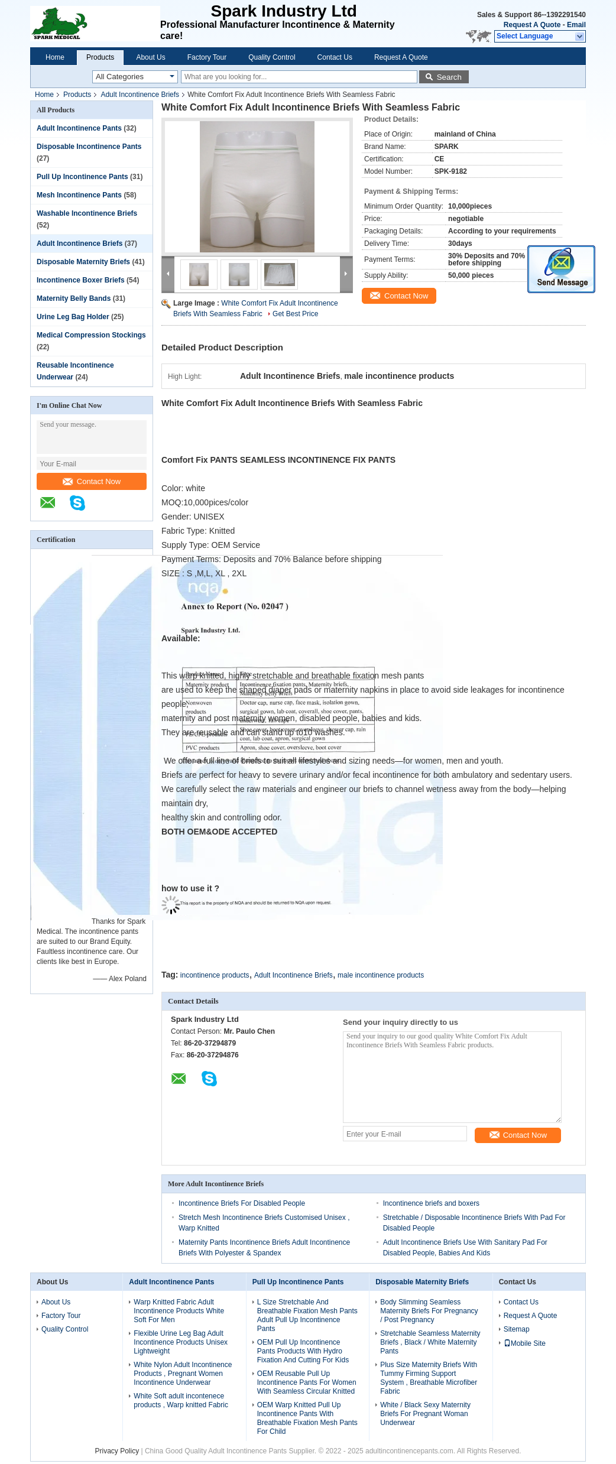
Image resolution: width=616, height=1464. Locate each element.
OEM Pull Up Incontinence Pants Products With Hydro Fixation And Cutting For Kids (303, 1351)
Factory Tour (206, 57)
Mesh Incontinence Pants (79, 195)
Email (576, 25)
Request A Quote (532, 25)
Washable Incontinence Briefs (87, 213)
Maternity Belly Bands (74, 298)
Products (100, 57)
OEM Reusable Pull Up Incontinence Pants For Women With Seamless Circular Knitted (306, 1382)
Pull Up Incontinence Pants (82, 177)
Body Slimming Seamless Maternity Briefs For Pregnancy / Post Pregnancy (429, 1310)
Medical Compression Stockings (91, 335)
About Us (150, 57)
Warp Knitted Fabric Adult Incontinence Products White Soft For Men (179, 1310)
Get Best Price (295, 314)
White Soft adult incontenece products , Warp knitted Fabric (181, 1399)
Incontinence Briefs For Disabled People (242, 1203)
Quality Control (271, 57)
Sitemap (517, 1329)
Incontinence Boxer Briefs (81, 280)
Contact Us (334, 57)
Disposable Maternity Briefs (83, 262)
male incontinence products (381, 974)
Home (55, 57)
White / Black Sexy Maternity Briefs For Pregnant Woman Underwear (425, 1413)
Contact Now (92, 481)
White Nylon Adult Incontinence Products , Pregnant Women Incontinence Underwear (183, 1373)
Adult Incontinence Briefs (139, 94)
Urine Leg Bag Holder (73, 317)
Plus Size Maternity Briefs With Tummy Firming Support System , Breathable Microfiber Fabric (428, 1377)
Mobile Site (525, 1343)
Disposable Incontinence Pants (89, 146)
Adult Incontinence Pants (79, 128)
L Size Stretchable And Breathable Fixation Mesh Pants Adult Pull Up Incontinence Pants (307, 1314)
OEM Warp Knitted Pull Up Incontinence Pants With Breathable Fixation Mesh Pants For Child (307, 1417)
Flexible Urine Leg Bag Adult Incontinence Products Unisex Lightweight (181, 1342)
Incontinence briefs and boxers (431, 1203)
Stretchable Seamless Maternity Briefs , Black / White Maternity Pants (430, 1342)
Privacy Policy (117, 1450)
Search (449, 77)
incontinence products (214, 974)
